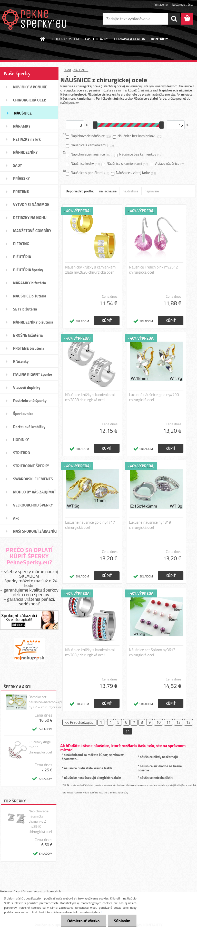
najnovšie (152, 191)
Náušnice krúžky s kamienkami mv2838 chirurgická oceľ (90, 397)
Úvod (67, 70)
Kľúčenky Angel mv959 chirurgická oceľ (40, 747)
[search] (174, 19)
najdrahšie (131, 191)
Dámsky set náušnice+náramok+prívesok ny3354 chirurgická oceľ (50, 702)
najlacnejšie (107, 191)
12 (178, 722)
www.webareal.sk (47, 891)
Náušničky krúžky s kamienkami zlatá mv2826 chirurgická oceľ (90, 270)
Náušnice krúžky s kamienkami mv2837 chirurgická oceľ (90, 652)
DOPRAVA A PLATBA (129, 39)
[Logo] (35, 19)
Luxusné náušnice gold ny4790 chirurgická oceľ (154, 397)
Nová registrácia (182, 4)
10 (158, 722)
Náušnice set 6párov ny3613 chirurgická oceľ (152, 652)
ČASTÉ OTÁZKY (96, 39)
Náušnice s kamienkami (77, 98)
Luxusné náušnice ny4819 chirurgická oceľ (150, 525)
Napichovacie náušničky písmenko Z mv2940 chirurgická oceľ (40, 821)
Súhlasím (122, 921)
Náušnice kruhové (73, 94)
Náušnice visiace (99, 94)
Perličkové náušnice (110, 98)
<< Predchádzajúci (79, 722)
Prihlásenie (160, 4)
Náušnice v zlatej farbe (149, 98)
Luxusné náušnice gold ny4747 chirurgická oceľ (90, 525)
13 (188, 722)
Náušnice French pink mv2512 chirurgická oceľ (153, 270)
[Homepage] (42, 39)
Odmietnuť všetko (82, 921)
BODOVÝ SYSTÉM (65, 39)
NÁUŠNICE (80, 70)
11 (168, 722)
